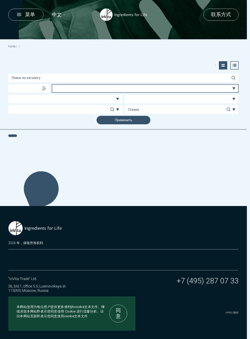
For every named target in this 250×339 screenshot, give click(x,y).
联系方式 (221, 14)
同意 (118, 313)
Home (12, 46)
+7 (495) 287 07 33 (208, 281)
